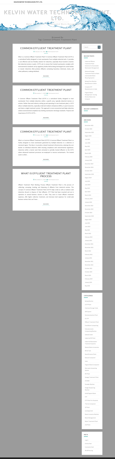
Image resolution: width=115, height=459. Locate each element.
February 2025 (88, 157)
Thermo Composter (90, 404)
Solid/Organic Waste (90, 393)
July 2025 (87, 139)
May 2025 (87, 146)
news (86, 361)
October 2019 (88, 272)
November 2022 (89, 247)
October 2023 (88, 212)
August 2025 (88, 136)
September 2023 (89, 216)
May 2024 (87, 188)
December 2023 (89, 205)
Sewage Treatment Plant (92, 377)
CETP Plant (88, 304)
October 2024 (88, 170)
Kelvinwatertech (53, 51)
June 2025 (87, 143)
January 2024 (88, 202)
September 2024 (89, 174)
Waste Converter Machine (92, 414)
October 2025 (88, 129)
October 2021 (88, 268)
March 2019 (88, 275)
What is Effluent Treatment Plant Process (46, 175)
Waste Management (90, 418)
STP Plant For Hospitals (91, 400)
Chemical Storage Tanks (91, 308)
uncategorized (89, 411)
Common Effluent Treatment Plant (46, 48)
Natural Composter (90, 357)
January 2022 (88, 258)
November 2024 (89, 167)
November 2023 (89, 209)
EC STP (87, 318)
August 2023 (88, 219)
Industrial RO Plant (90, 338)
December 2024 (89, 164)
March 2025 (88, 153)
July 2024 (87, 181)
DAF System (88, 311)
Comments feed (89, 447)
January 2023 (88, 240)
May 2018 (87, 286)
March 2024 (88, 195)
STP (86, 397)
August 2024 (88, 177)
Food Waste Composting (91, 325)
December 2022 (89, 244)
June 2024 (87, 184)
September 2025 (89, 132)
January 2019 (88, 282)
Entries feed (88, 443)
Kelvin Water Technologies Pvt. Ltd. (28, 2)
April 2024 (87, 191)
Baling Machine (89, 301)
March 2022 (88, 251)
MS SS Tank (88, 351)
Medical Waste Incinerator (92, 347)
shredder (87, 381)
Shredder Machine (89, 384)
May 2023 (87, 230)
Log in (86, 440)
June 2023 (87, 226)
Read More (46, 76)
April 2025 (87, 150)
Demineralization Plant (91, 315)
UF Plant (87, 407)
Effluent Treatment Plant (92, 322)
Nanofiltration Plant (90, 354)
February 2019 (88, 279)
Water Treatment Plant (91, 421)
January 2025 (88, 160)
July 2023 (87, 223)
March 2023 (88, 233)
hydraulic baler (89, 334)
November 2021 (89, 265)
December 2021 (89, 261)
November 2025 (89, 125)
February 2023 (88, 237)
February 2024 (88, 198)
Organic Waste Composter (92, 364)
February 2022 (88, 254)
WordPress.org (89, 450)
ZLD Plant (87, 425)
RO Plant (87, 374)
